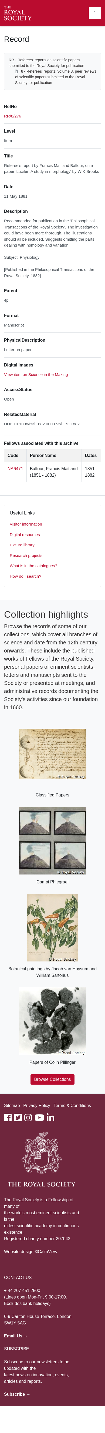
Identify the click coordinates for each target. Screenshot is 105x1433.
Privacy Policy (36, 1105)
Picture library (22, 545)
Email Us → (16, 1336)
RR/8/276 (12, 116)
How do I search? (25, 576)
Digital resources (25, 534)
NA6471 (15, 468)
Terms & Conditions (72, 1105)
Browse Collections (52, 1079)
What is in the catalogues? (33, 565)
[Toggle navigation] (95, 13)
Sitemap (12, 1105)
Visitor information (26, 524)
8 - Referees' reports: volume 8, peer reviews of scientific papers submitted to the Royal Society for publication (55, 77)
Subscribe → (17, 1394)
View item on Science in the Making (36, 374)
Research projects (26, 555)
